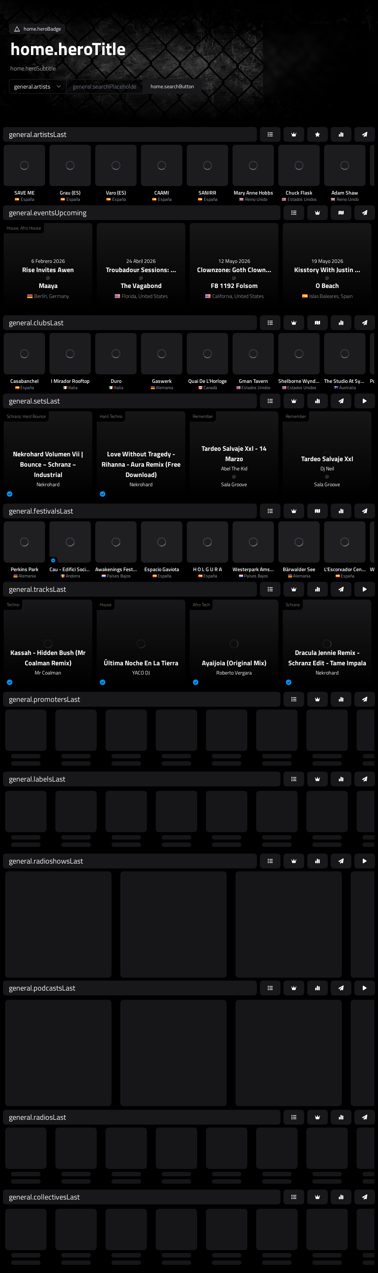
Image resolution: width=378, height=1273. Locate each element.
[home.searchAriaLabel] (104, 86)
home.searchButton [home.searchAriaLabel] (172, 86)
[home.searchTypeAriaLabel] (37, 86)
